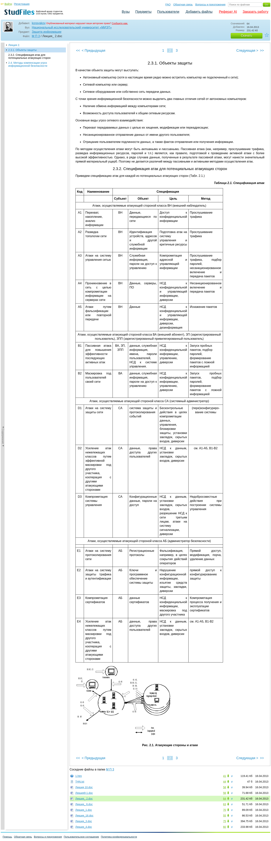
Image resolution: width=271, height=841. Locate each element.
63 (224, 804)
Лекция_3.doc (83, 821)
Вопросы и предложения (210, 4)
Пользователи (168, 12)
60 (224, 826)
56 (224, 792)
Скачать (246, 35)
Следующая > (247, 50)
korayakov (39, 23)
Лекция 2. (14, 45)
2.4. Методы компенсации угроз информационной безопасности (27, 64)
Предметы (143, 12)
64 (224, 798)
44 (224, 781)
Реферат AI (228, 12)
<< (78, 50)
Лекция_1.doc (83, 809)
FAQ (168, 4)
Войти (8, 3)
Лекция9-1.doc (84, 792)
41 (224, 775)
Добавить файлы (199, 12)
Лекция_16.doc (84, 815)
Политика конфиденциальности (119, 836)
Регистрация (22, 3)
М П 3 (36, 36)
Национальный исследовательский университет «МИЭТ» (72, 27)
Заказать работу (255, 12)
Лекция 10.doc (84, 787)
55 (224, 815)
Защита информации (46, 31)
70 (224, 809)
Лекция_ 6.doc (84, 804)
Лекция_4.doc (83, 826)
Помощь (7, 836)
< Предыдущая (93, 50)
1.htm (78, 775)
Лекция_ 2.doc (84, 798)
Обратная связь (183, 4)
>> (262, 50)
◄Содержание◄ (3, 108)
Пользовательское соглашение (81, 836)
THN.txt (79, 781)
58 (224, 787)
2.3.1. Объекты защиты (22, 49)
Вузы (126, 12)
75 (224, 821)
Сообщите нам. (120, 23)
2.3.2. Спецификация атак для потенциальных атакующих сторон (29, 56)
